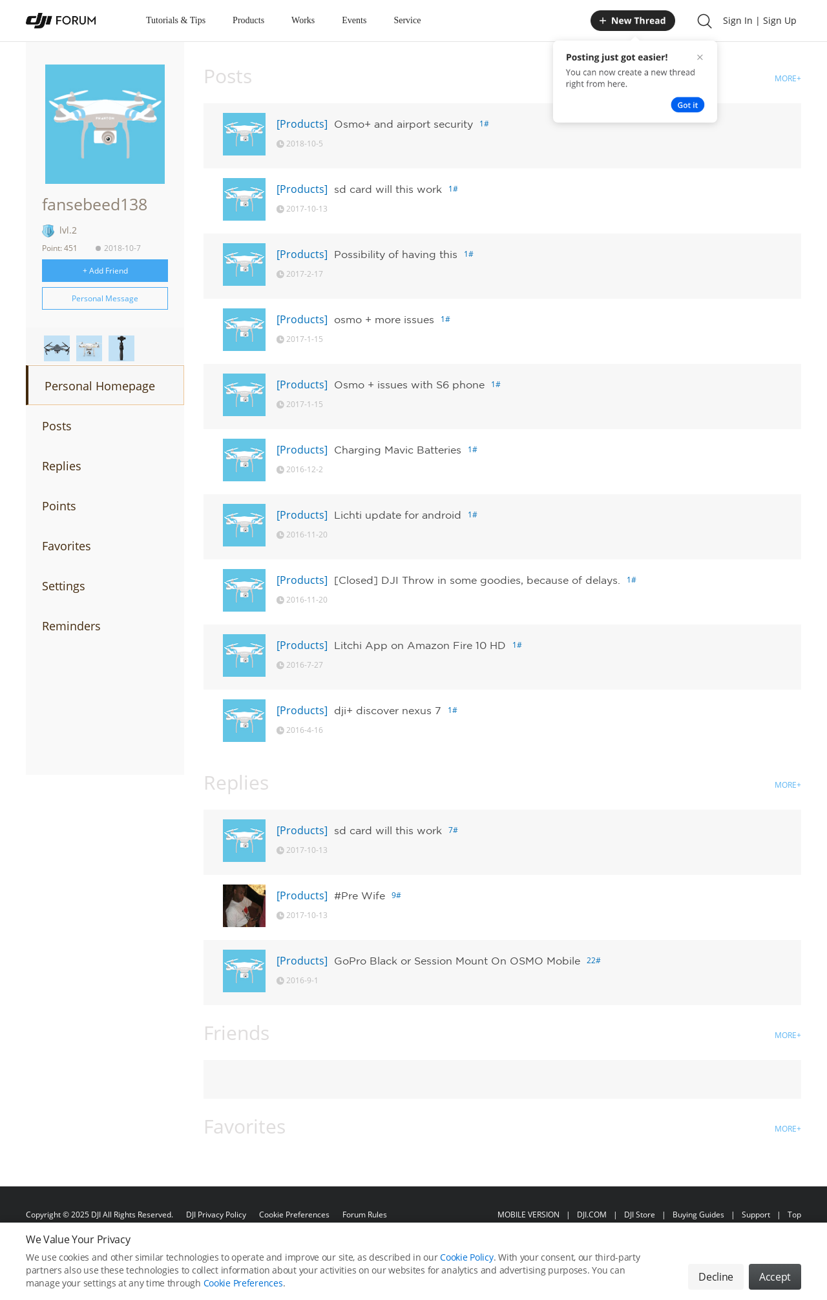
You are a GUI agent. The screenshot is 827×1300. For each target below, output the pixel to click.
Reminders (71, 626)
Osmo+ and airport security (403, 124)
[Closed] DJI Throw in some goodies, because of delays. (477, 580)
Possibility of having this (395, 254)
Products (248, 20)
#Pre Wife (359, 895)
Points (59, 506)
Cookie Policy (466, 1257)
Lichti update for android (397, 515)
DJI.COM (592, 1214)
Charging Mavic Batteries (397, 449)
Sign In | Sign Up (760, 20)
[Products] (302, 124)
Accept (775, 1277)
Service (407, 20)
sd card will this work (388, 189)
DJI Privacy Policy (216, 1214)
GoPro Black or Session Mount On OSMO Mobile (457, 960)
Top (794, 1214)
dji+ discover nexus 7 (387, 710)
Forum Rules (364, 1214)
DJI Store (639, 1214)
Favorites (66, 546)
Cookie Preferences (294, 1214)
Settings (63, 586)
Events (354, 20)
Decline (715, 1277)
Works (303, 20)
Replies (61, 466)
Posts (57, 426)
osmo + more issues (384, 319)
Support (756, 1214)
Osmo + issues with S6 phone (409, 384)
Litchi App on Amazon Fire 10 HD (420, 645)
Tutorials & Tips (175, 20)
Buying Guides (698, 1214)
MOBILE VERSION (528, 1214)
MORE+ (788, 78)
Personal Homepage (100, 386)
